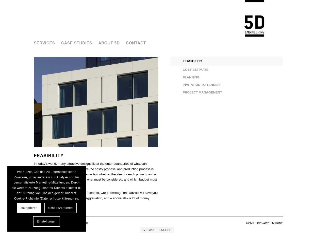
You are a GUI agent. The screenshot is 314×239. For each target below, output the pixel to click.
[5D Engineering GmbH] (254, 18)
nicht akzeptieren (60, 208)
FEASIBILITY (192, 61)
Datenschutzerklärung (57, 198)
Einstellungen (46, 221)
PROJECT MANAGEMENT (202, 92)
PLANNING (191, 77)
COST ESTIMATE (195, 70)
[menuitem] (47, 43)
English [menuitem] (165, 229)
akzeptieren (28, 208)
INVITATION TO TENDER (201, 85)
